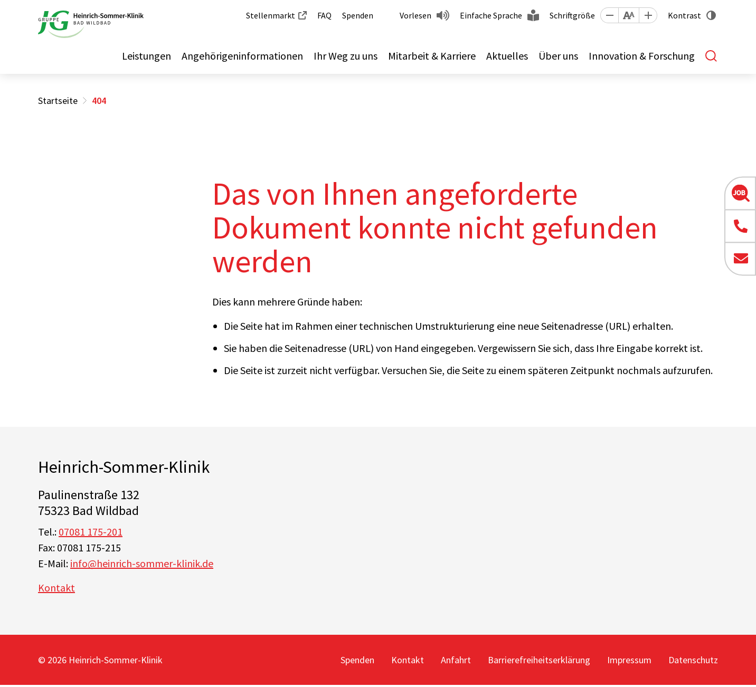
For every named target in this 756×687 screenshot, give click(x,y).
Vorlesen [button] (415, 15)
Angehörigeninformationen (242, 55)
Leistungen (146, 55)
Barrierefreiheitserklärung (539, 660)
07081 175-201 (90, 531)
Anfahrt (456, 660)
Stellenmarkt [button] (270, 15)
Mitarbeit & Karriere (432, 55)
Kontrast (684, 15)
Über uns (558, 55)
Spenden (357, 660)
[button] (609, 15)
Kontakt (56, 587)
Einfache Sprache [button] (491, 15)
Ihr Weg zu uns (345, 55)
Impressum (629, 660)
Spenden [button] (357, 15)
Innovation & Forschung (642, 55)
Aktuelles (507, 55)
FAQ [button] (324, 15)
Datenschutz (693, 660)
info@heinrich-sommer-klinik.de (141, 563)
